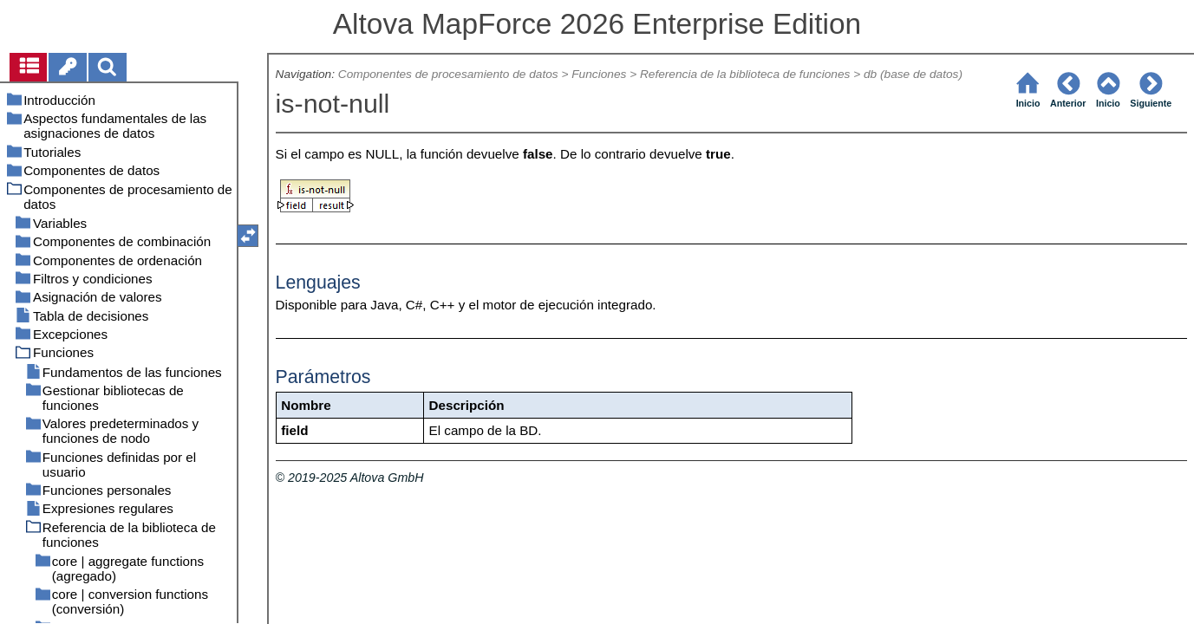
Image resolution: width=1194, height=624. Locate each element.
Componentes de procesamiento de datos (448, 74)
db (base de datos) (913, 74)
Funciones (598, 74)
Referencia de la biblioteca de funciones (745, 74)
